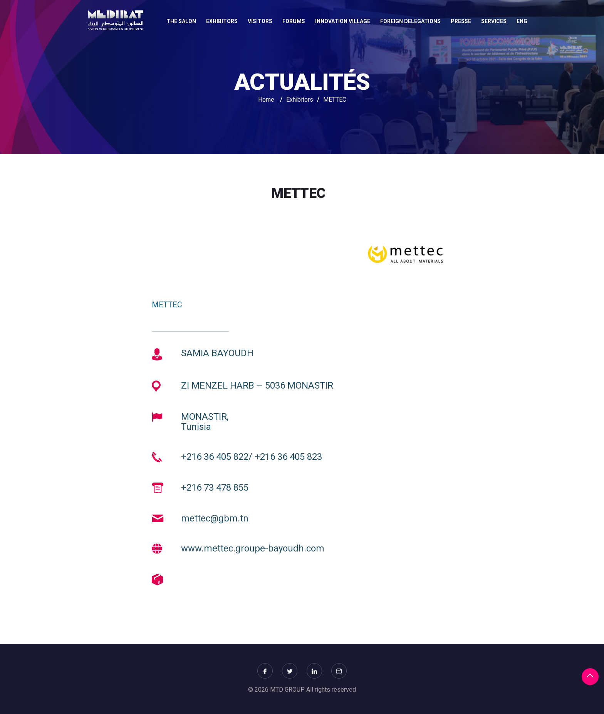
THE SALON (181, 21)
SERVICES (494, 21)
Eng (522, 21)
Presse (461, 21)
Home (266, 99)
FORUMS (293, 21)
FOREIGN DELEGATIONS (410, 21)
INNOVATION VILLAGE (342, 21)
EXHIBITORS (222, 21)
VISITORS (260, 21)
